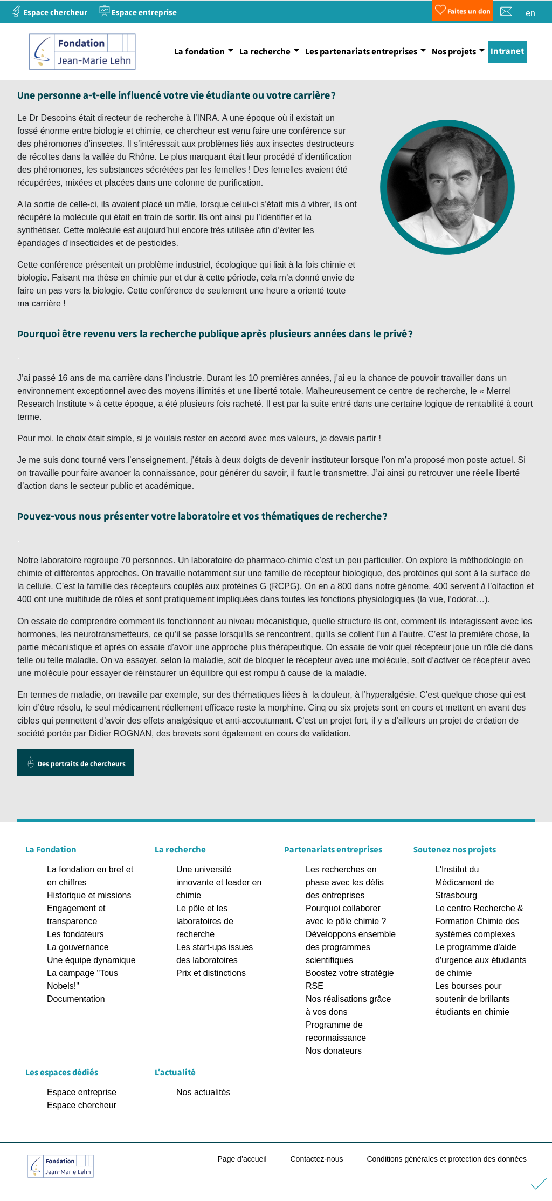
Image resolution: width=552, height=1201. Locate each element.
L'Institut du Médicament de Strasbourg (464, 882)
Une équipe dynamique (91, 960)
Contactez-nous (316, 1159)
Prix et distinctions (211, 973)
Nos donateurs (334, 1050)
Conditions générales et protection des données (447, 1159)
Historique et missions (89, 895)
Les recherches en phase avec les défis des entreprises (345, 882)
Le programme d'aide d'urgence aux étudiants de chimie (480, 960)
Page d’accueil (242, 1159)
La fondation (199, 51)
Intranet (507, 51)
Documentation (76, 999)
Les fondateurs (75, 934)
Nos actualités (203, 1092)
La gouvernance (78, 947)
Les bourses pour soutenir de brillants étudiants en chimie (472, 998)
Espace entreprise (81, 1092)
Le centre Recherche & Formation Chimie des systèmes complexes (479, 921)
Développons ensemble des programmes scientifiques (351, 947)
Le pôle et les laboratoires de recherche (204, 921)
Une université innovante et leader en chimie (218, 882)
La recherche (265, 51)
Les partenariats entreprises (361, 51)
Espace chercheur (81, 1105)
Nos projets (454, 51)
